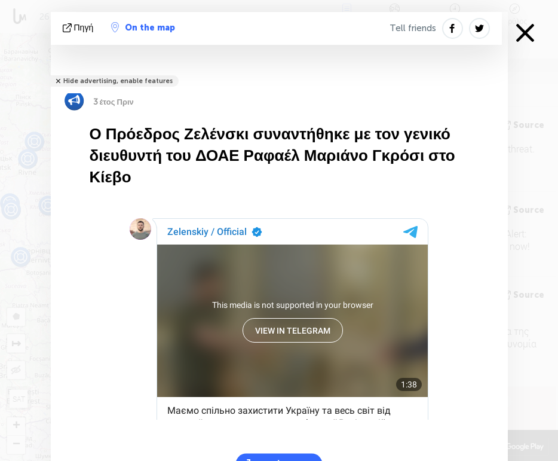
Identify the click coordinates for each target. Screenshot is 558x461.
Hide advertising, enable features (118, 81)
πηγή (79, 28)
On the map (143, 27)
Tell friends (413, 28)
